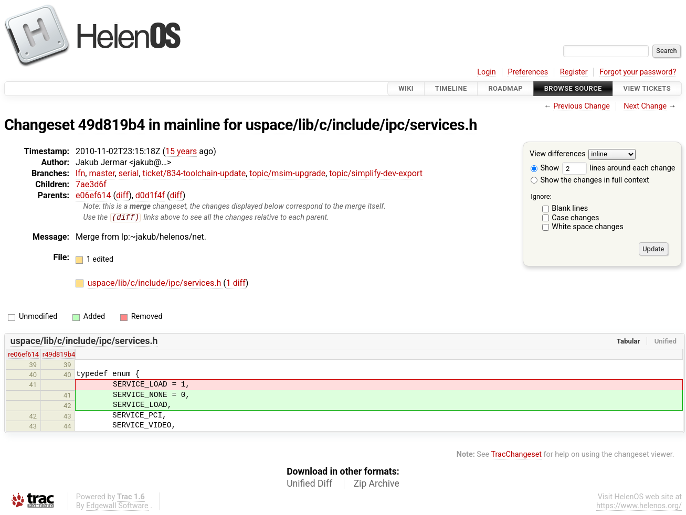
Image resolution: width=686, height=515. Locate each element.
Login (486, 72)
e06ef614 (93, 195)
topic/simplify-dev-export (376, 173)
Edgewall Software (117, 506)
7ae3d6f (91, 184)
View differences (558, 154)
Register (574, 72)
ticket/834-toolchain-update (194, 173)
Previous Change (581, 106)
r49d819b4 (59, 355)
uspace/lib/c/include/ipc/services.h (361, 125)
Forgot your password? (637, 72)
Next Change (645, 106)
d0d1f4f (150, 195)
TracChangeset (516, 454)
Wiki (406, 88)
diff (122, 195)
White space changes (588, 226)
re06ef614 (23, 355)
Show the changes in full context (590, 180)
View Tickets (647, 88)
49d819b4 (111, 125)
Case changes (575, 217)
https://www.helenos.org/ (639, 506)
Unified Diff (309, 484)
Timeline (451, 88)
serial (129, 173)
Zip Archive (376, 484)
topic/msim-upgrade (287, 173)
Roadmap (505, 88)
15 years (181, 151)
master (101, 173)
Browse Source (573, 88)
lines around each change (619, 168)
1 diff (236, 283)
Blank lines (570, 208)
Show (545, 168)
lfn (80, 173)
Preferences (528, 72)
